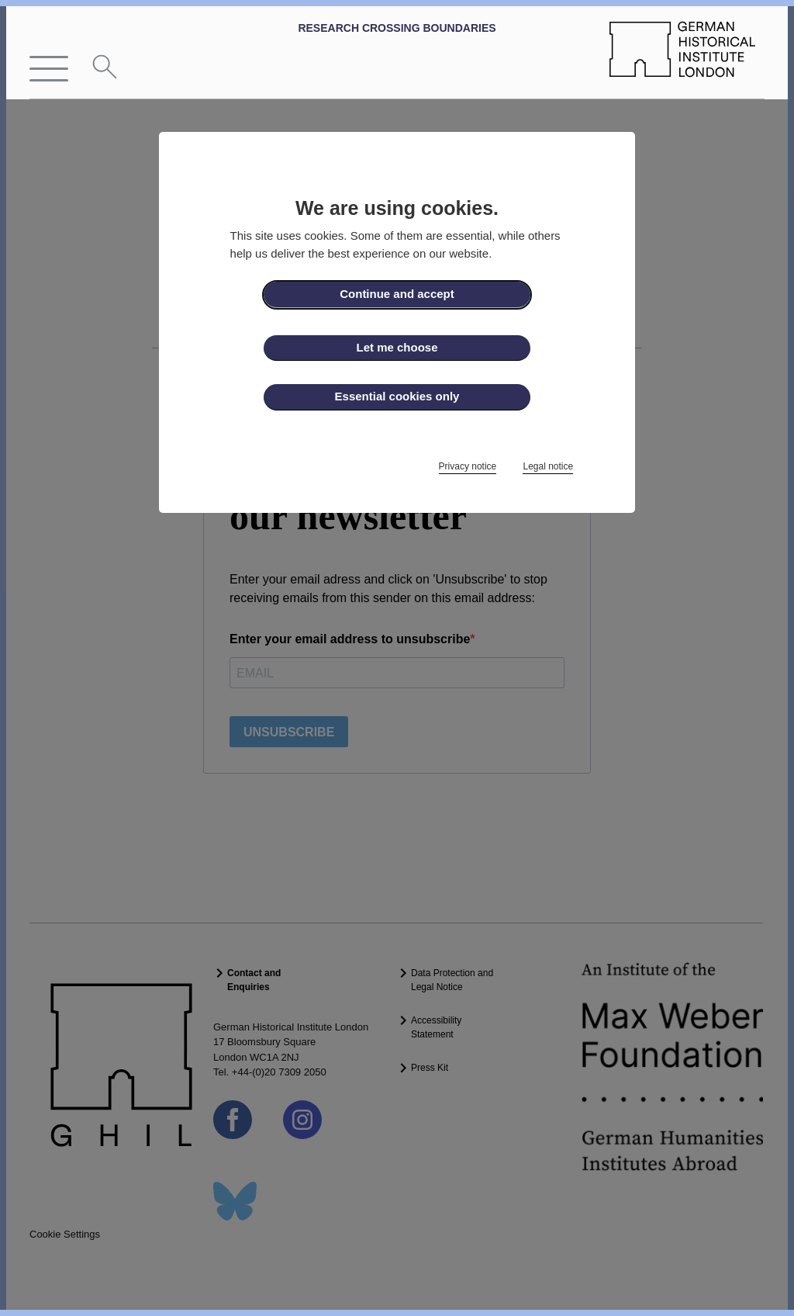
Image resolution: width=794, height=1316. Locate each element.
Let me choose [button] (396, 347)
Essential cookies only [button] (397, 396)
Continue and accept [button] (397, 293)
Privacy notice (468, 466)
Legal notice (548, 466)
